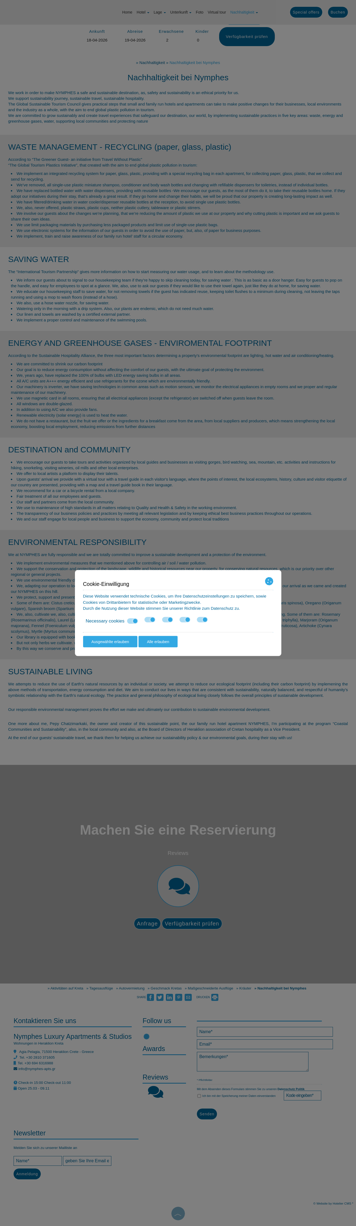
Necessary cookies (112, 621)
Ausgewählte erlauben (110, 642)
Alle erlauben (158, 642)
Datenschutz (222, 608)
